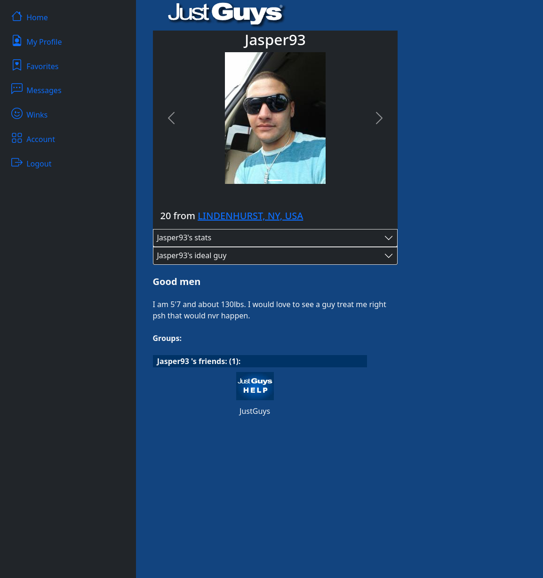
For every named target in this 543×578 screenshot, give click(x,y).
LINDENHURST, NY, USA (250, 215)
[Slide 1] (275, 180)
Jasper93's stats (184, 237)
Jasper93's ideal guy (192, 255)
